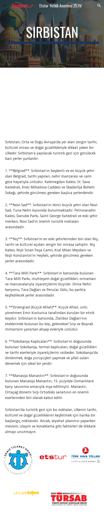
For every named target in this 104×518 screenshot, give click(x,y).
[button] (5, 5)
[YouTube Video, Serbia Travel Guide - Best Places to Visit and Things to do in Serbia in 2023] (52, 100)
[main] (52, 34)
